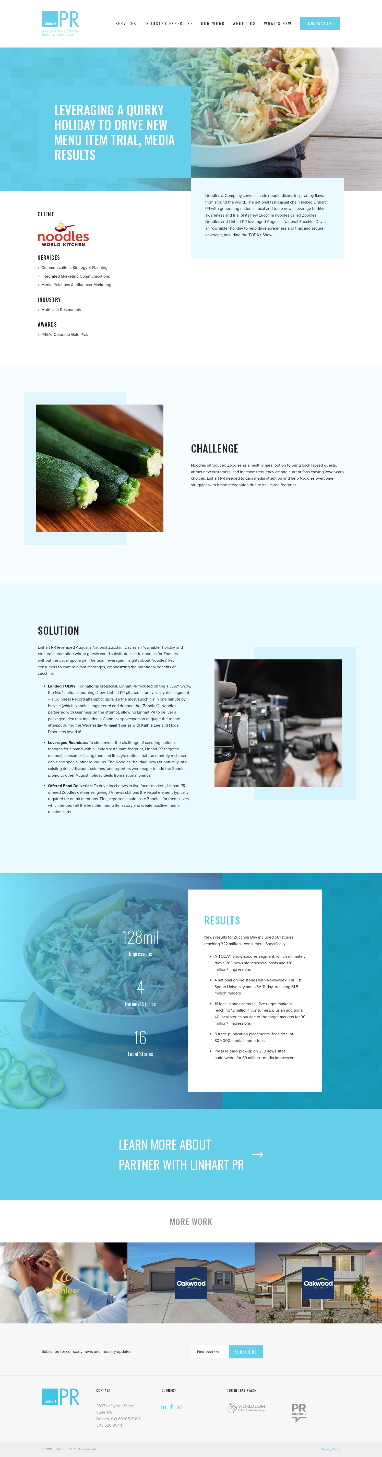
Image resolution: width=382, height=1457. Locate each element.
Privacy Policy (330, 1449)
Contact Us (320, 23)
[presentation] (301, 1351)
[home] (62, 24)
